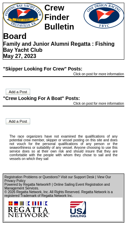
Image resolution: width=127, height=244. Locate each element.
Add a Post (18, 92)
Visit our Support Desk (77, 177)
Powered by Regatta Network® (27, 184)
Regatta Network (28, 192)
